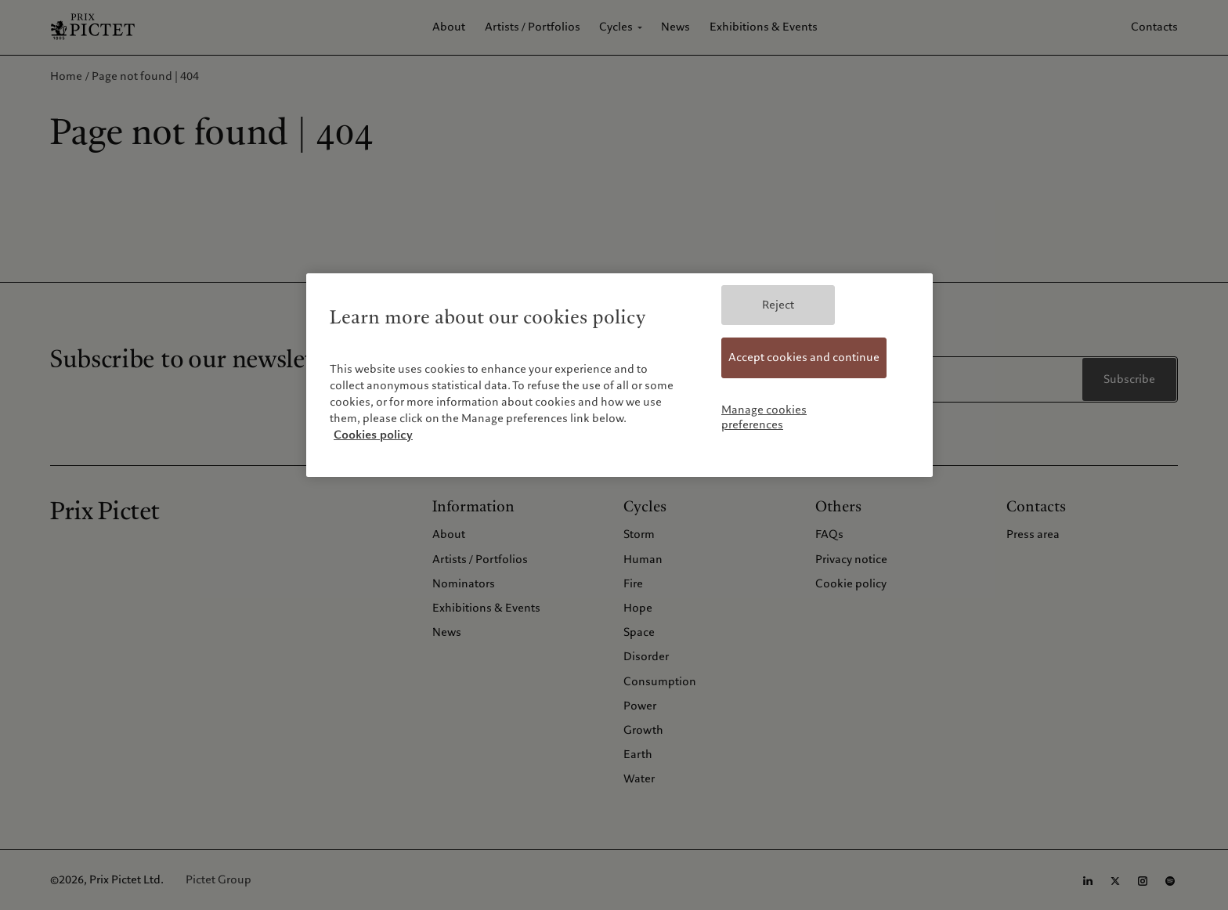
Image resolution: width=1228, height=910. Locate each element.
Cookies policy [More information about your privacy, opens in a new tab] (373, 434)
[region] (619, 375)
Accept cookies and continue (803, 357)
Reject (778, 304)
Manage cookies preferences (764, 417)
